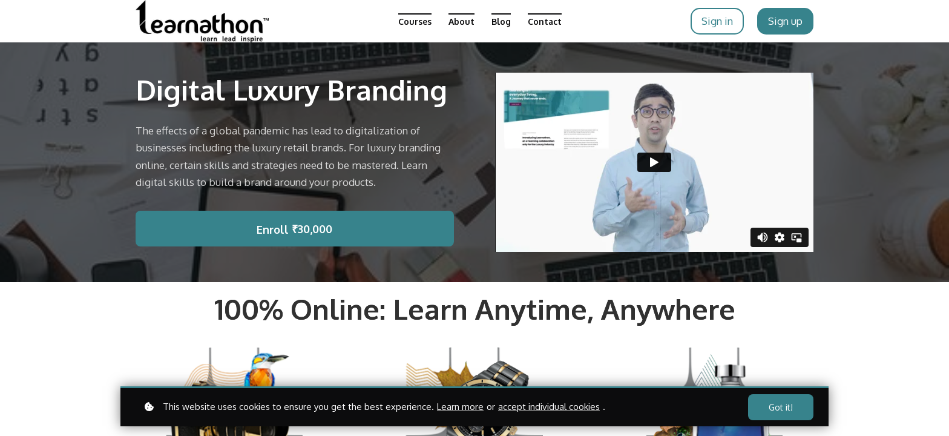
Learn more (460, 406)
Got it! (781, 407)
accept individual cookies (549, 406)
